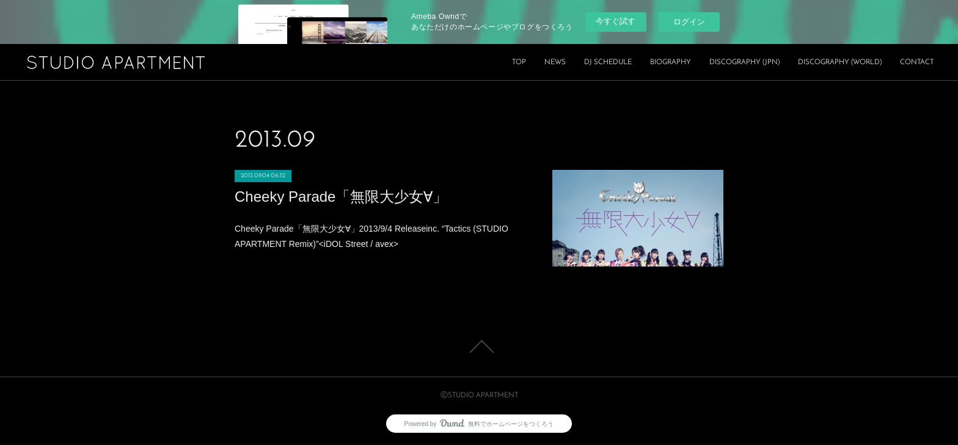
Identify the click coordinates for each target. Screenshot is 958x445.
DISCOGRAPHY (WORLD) (840, 62)
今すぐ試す (615, 21)
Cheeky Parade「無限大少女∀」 (341, 196)
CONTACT (917, 62)
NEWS (555, 62)
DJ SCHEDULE (608, 62)
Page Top (479, 346)
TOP (519, 62)
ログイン (689, 21)
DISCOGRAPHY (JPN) (744, 62)
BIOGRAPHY (670, 62)
